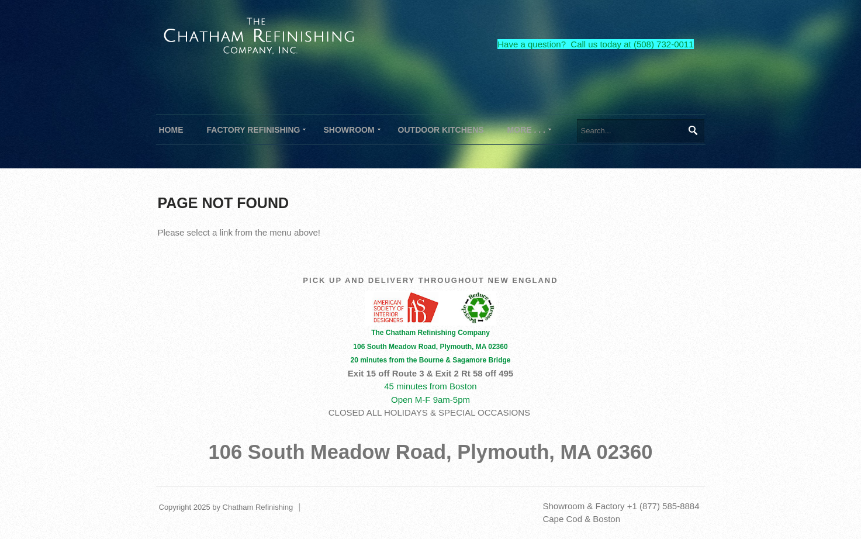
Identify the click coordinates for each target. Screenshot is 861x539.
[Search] (640, 131)
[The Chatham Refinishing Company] (259, 34)
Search (692, 130)
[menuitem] (253, 129)
